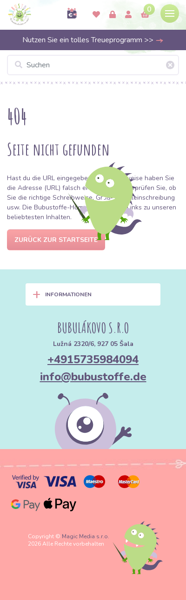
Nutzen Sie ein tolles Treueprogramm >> (93, 40)
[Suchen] (93, 65)
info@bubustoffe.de (93, 376)
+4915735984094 (93, 359)
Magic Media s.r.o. (85, 536)
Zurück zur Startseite (56, 239)
